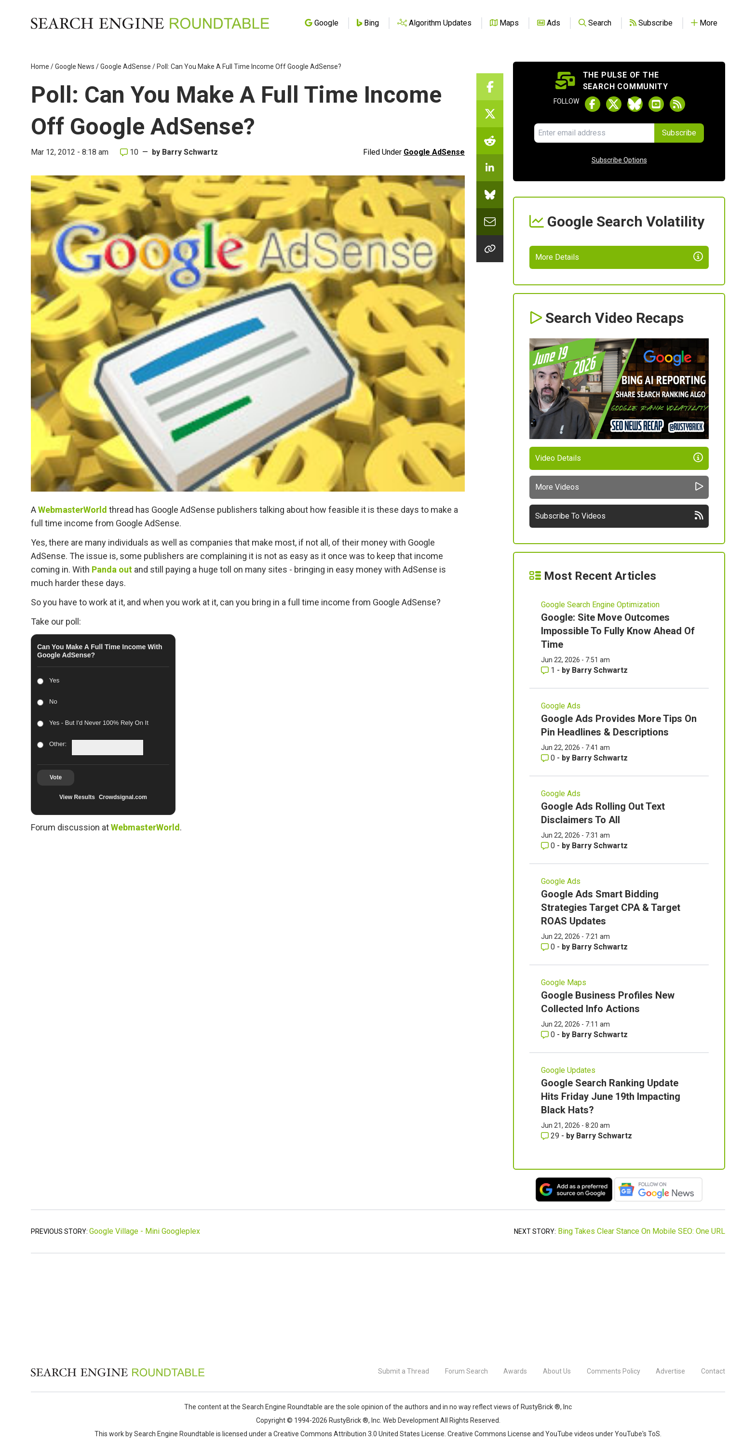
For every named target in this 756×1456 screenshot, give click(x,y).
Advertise (670, 1371)
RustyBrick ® (348, 1420)
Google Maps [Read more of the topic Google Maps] (563, 1072)
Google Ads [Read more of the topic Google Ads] (560, 795)
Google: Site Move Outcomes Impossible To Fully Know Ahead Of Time (618, 720)
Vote (56, 777)
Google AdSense (125, 66)
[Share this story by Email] (489, 221)
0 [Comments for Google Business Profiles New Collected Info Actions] (549, 1124)
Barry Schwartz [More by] (190, 152)
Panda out (112, 569)
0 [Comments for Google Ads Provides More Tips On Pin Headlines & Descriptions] (549, 847)
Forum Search (466, 1371)
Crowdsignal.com (123, 797)
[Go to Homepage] (150, 23)
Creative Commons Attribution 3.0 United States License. (359, 1434)
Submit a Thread (403, 1371)
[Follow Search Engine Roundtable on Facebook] (592, 104)
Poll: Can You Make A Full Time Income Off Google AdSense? (249, 66)
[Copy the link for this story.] (489, 248)
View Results (77, 797)
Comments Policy (613, 1371)
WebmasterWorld (72, 510)
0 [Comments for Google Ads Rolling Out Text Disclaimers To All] (549, 935)
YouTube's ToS (637, 1434)
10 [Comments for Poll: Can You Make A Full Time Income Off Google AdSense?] (129, 152)
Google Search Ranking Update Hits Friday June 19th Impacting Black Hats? (610, 1186)
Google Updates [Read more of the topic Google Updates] (568, 1159)
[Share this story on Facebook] (489, 86)
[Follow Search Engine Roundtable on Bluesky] (635, 104)
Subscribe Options (619, 160)
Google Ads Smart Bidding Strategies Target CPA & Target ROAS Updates (610, 997)
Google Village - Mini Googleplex (144, 1320)
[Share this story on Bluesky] (489, 194)
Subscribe (679, 132)
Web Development (411, 1420)
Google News (74, 66)
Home (40, 66)
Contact (713, 1371)
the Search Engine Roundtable (277, 1407)
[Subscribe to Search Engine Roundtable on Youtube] (656, 104)
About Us (557, 1371)
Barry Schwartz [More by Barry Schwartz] (600, 759)
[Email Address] (594, 133)
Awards (515, 1371)
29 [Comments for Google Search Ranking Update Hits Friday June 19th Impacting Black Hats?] (551, 1225)
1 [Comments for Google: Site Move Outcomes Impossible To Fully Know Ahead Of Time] (549, 759)
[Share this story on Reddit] (489, 140)
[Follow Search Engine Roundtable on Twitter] (613, 104)
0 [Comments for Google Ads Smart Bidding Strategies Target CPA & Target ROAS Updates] (549, 1036)
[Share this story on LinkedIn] (489, 167)
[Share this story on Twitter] (489, 113)
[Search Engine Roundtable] (117, 1375)
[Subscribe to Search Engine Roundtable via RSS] (677, 104)
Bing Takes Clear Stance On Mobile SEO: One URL (641, 1320)
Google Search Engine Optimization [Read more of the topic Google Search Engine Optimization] (600, 694)
